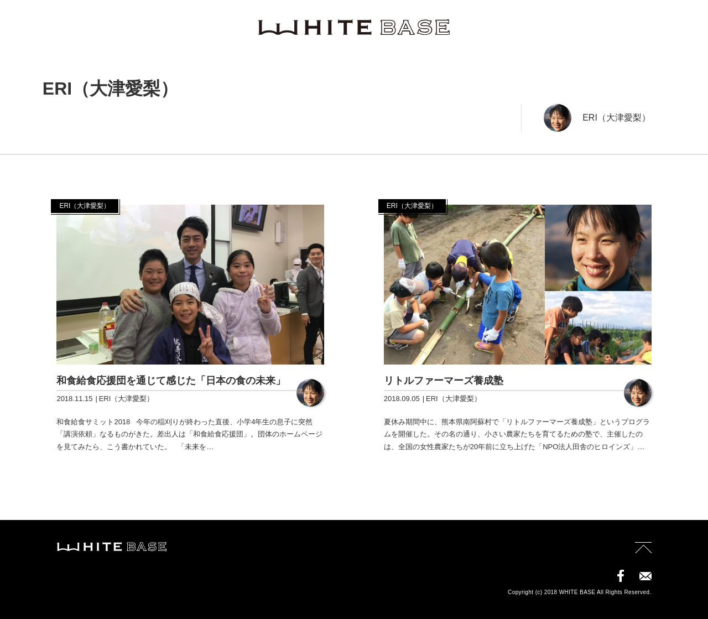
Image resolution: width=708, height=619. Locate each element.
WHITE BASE (354, 27)
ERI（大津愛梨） (616, 117)
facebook (621, 576)
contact (645, 576)
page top (643, 551)
